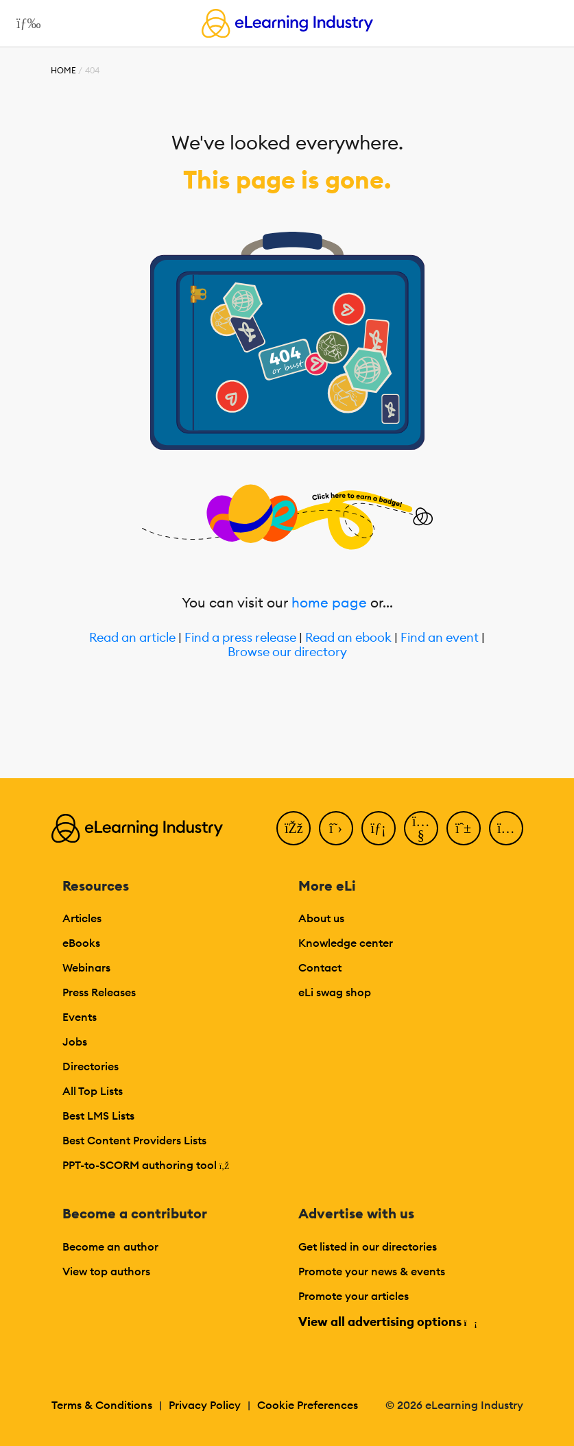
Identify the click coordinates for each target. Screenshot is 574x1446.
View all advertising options (387, 1321)
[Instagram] (506, 828)
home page (329, 602)
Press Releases (99, 992)
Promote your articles (353, 1296)
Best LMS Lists (98, 1115)
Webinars (86, 967)
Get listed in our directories (367, 1246)
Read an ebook (348, 638)
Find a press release (240, 638)
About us (321, 918)
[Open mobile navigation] (25, 23)
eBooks (81, 943)
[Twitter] (336, 828)
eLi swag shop (334, 992)
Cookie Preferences (307, 1405)
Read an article (132, 638)
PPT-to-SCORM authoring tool (146, 1165)
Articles (81, 918)
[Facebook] (293, 828)
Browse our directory (287, 652)
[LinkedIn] (378, 828)
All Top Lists (92, 1091)
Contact (320, 967)
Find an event (439, 638)
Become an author (110, 1246)
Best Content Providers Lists (134, 1140)
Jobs (74, 1041)
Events (79, 1017)
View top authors (106, 1271)
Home (63, 70)
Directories (90, 1066)
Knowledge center (345, 943)
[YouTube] (421, 828)
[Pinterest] (463, 828)
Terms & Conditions (101, 1405)
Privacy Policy (205, 1405)
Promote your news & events (371, 1271)
